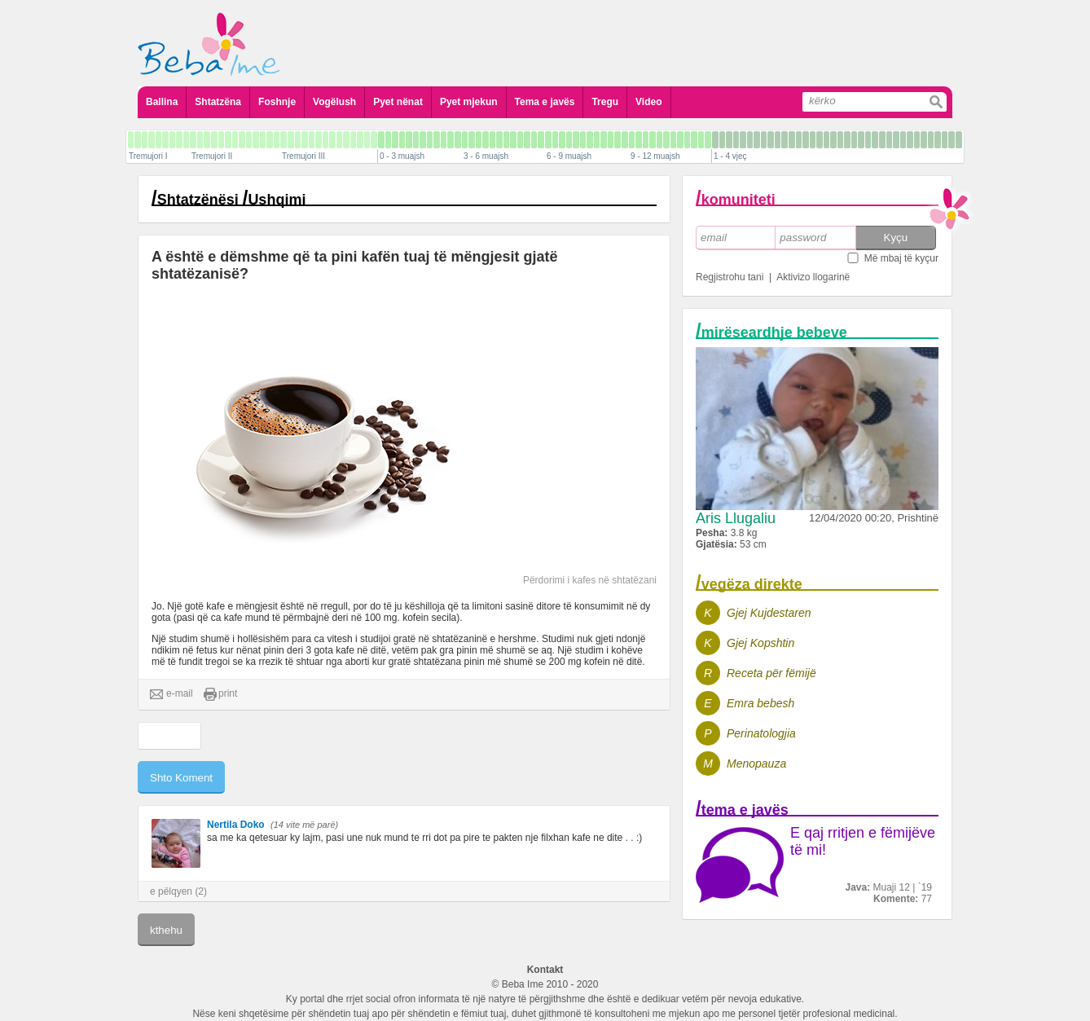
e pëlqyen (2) (178, 891)
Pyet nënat (398, 102)
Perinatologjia (761, 733)
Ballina (162, 102)
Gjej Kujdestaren (769, 612)
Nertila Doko (236, 824)
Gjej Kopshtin (760, 642)
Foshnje (277, 102)
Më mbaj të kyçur (901, 258)
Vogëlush (334, 102)
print (220, 694)
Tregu (604, 102)
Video (648, 102)
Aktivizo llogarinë (813, 277)
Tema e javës (545, 102)
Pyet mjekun (469, 102)
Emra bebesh (760, 703)
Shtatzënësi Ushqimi (231, 199)
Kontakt (545, 969)
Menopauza (756, 763)
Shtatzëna (218, 102)
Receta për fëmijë (771, 673)
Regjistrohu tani (729, 277)
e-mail (171, 694)
